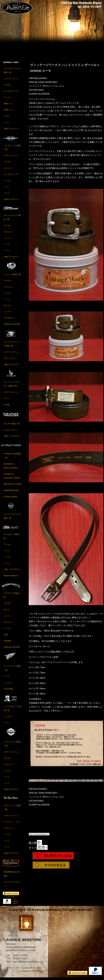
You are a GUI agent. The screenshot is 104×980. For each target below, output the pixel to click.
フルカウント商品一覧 (12, 538)
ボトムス (7, 307)
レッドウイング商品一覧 (12, 670)
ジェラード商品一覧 (12, 276)
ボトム (6, 611)
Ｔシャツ (7, 99)
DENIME (7, 642)
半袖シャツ (8, 111)
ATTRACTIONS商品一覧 (12, 457)
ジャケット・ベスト (12, 824)
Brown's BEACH (11, 577)
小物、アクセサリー (12, 438)
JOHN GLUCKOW (12, 326)
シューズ (7, 313)
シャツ (6, 188)
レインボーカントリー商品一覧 (12, 345)
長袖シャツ (8, 105)
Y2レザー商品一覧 (11, 425)
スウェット (8, 170)
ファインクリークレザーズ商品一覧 (12, 386)
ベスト (6, 118)
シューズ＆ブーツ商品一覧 (12, 710)
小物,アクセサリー (11, 130)
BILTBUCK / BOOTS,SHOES (11, 467)
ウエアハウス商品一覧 (12, 597)
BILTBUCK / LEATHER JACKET (12, 478)
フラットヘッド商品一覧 (12, 809)
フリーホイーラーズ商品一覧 (12, 72)
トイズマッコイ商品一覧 (12, 149)
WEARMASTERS (11, 492)
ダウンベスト (9, 360)
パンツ (6, 124)
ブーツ (6, 678)
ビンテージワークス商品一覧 (12, 518)
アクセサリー (9, 319)
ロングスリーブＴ (11, 93)
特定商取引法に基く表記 (12, 875)
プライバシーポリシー (12, 886)
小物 (5, 636)
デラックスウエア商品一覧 (12, 219)
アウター (7, 87)
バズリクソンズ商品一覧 (12, 745)
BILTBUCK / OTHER (13, 486)
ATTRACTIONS (10, 498)
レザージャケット (11, 80)
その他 (6, 406)
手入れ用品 (8, 690)
